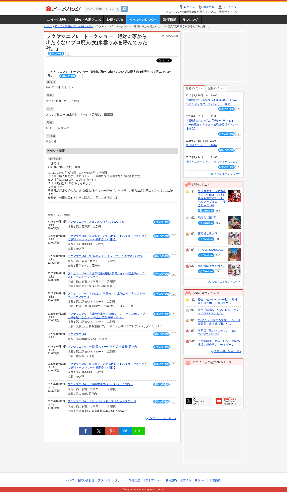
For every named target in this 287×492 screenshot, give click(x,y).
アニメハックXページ (198, 400)
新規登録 (208, 6)
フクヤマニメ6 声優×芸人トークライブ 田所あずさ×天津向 (105, 256)
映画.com (200, 480)
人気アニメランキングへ (226, 281)
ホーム (48, 26)
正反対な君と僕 (207, 233)
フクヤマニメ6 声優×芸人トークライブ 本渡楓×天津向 (102, 346)
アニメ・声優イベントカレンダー (143, 19)
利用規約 (171, 480)
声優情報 (169, 19)
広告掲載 (215, 480)
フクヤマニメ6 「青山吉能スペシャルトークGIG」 (100, 384)
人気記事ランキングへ (227, 351)
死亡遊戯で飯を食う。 (212, 265)
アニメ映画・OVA (114, 19)
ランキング (190, 19)
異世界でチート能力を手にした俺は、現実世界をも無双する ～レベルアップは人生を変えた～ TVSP (212, 198)
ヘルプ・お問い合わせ (80, 480)
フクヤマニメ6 (77, 334)
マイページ (230, 6)
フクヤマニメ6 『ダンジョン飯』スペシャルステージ (102, 401)
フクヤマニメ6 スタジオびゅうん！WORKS (96, 221)
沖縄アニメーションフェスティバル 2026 (211, 161)
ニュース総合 (58, 19)
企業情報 (185, 480)
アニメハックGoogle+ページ (228, 400)
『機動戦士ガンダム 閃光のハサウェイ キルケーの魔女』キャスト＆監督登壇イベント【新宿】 (213, 124)
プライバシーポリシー (112, 480)
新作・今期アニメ (87, 19)
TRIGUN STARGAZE (210, 249)
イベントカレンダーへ (162, 418)
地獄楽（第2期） (208, 217)
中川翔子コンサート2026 (201, 145)
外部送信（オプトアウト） (145, 480)
